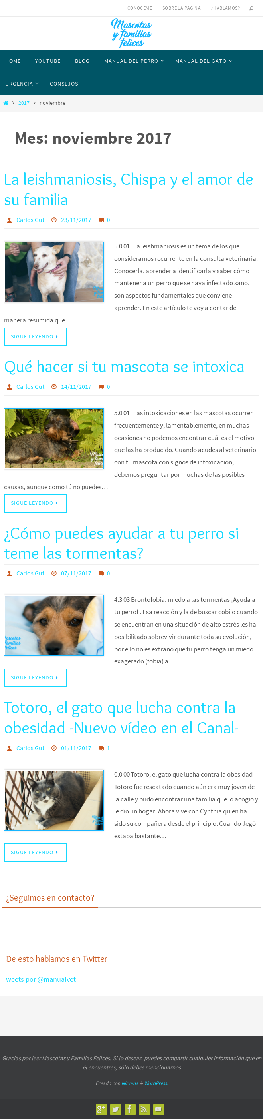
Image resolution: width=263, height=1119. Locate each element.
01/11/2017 (76, 748)
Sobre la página (181, 8)
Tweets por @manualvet (39, 979)
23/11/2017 (76, 220)
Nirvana (129, 1083)
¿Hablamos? (225, 8)
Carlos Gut (30, 220)
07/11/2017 (76, 573)
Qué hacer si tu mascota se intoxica (124, 366)
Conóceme (139, 8)
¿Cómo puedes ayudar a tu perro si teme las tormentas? (121, 542)
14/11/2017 (76, 386)
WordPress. (156, 1083)
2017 (24, 103)
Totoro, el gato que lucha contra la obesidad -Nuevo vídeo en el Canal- (121, 717)
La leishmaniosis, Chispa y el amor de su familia (128, 188)
